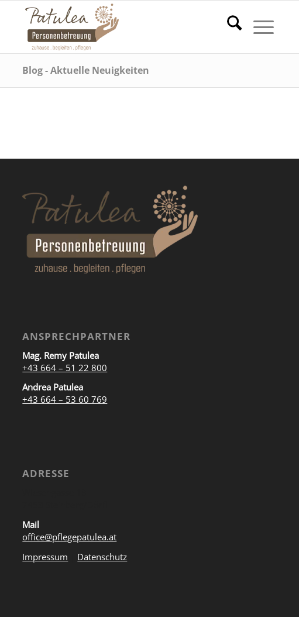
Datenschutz (102, 557)
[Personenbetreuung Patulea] (125, 27)
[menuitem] (228, 27)
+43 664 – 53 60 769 (64, 399)
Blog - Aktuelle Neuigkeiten (85, 70)
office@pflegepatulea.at (69, 537)
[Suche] (228, 27)
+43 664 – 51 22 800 (64, 367)
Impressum (45, 557)
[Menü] (258, 27)
